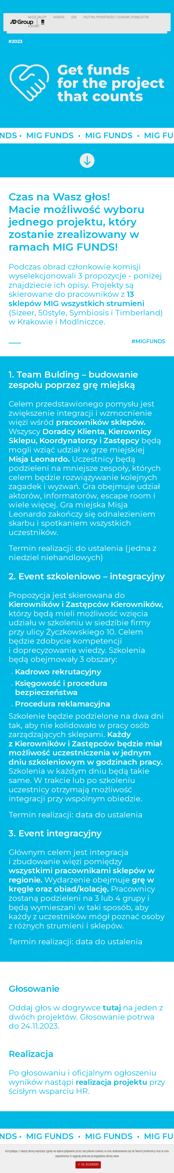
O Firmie (15, 22)
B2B (74, 17)
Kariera (59, 17)
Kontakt (34, 26)
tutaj (112, 1007)
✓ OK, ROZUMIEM (88, 1164)
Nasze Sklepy (37, 17)
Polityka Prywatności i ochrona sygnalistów (116, 17)
